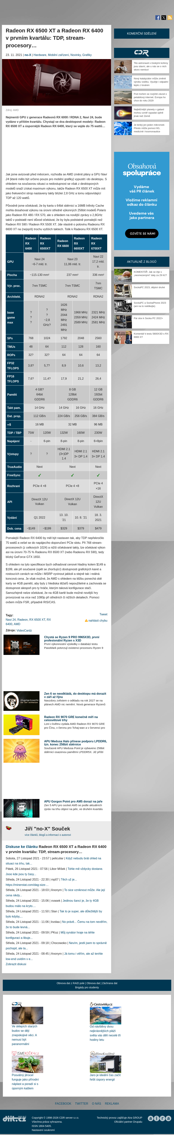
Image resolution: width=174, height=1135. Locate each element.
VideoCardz (24, 630)
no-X (28, 54)
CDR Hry (141, 53)
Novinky (75, 54)
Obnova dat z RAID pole (71, 983)
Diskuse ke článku (22, 847)
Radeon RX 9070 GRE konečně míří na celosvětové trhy (71, 718)
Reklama (112, 1103)
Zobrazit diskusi (16, 964)
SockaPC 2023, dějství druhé (149, 287)
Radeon (22, 619)
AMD (17, 624)
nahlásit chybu (98, 620)
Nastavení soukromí (43, 1130)
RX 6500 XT (37, 619)
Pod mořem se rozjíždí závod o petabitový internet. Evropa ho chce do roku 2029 (150, 97)
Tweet (103, 614)
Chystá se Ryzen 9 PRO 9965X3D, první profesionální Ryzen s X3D (71, 639)
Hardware (40, 54)
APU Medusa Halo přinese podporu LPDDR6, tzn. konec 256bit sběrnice (75, 743)
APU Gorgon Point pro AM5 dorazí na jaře (73, 801)
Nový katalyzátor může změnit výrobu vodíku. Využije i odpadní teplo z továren (151, 81)
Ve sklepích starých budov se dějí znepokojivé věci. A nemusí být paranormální (24, 1035)
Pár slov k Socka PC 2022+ (148, 318)
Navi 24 (11, 619)
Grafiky (87, 54)
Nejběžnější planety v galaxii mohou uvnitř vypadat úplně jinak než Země (149, 112)
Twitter (81, 1103)
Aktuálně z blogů (141, 261)
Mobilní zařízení (58, 54)
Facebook (63, 1103)
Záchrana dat (109, 983)
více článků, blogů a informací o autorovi (48, 834)
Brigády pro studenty (87, 987)
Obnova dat (93, 983)
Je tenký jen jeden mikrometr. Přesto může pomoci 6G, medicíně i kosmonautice (149, 128)
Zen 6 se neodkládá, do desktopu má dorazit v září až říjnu (75, 695)
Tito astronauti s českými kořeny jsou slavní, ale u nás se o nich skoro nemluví (151, 66)
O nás (96, 1103)
